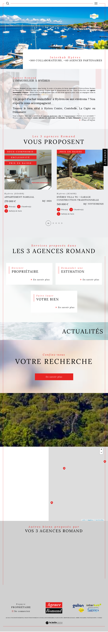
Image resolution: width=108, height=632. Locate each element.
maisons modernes (50, 116)
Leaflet (83, 520)
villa (59, 116)
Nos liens (83, 618)
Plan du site (59, 618)
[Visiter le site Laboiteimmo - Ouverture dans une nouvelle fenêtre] (54, 626)
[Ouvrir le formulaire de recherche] (7, 3)
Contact (105, 157)
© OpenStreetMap (99, 520)
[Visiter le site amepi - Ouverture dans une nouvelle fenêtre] (93, 610)
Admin (77, 618)
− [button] (101, 453)
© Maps (89, 520)
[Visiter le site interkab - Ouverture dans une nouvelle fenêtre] (94, 606)
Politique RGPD (91, 618)
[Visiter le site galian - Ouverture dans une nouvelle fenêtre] (78, 606)
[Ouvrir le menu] (96, 3)
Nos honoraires (49, 618)
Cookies (99, 618)
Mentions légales (69, 618)
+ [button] (101, 450)
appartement (70, 116)
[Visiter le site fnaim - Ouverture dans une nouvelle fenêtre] (81, 610)
